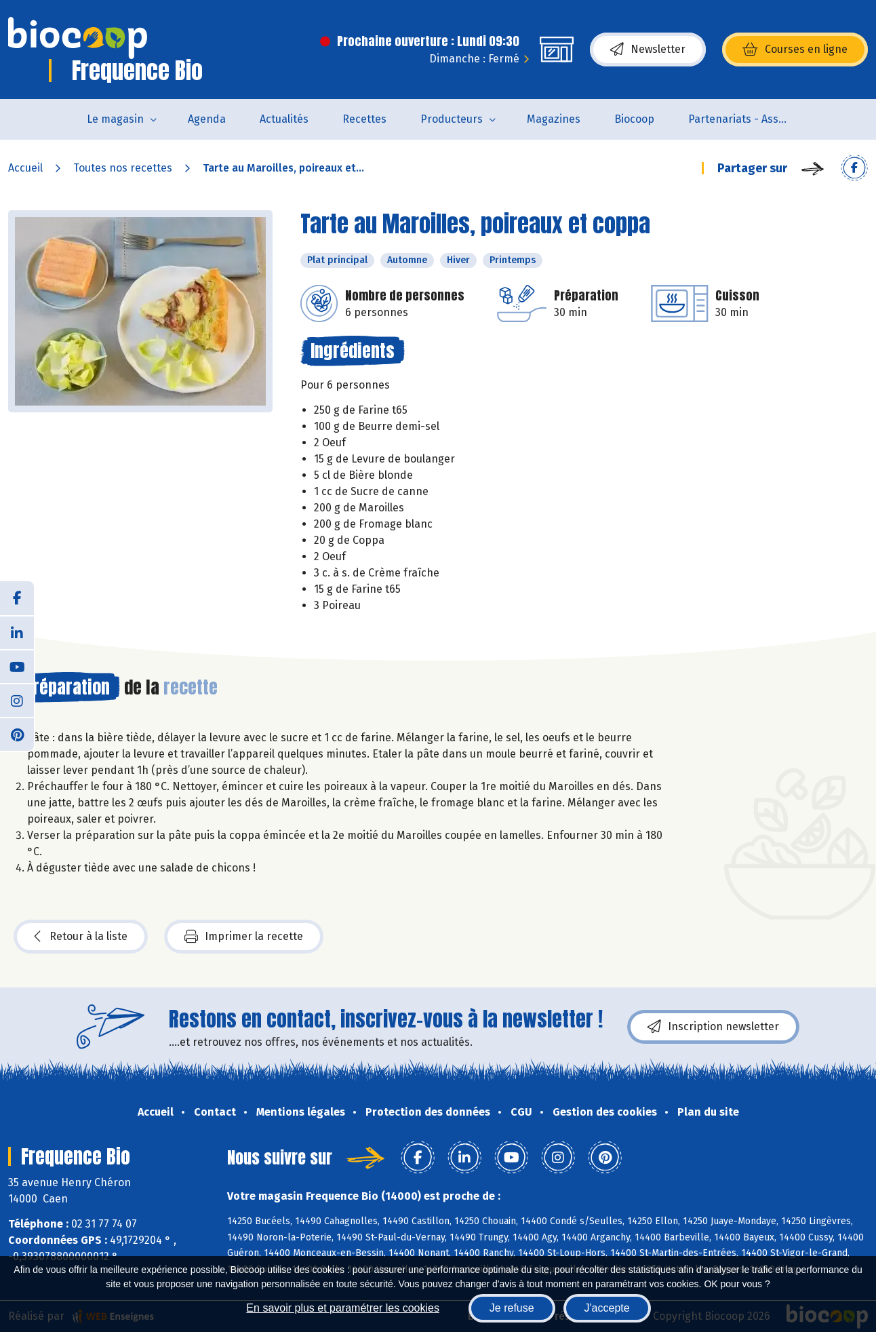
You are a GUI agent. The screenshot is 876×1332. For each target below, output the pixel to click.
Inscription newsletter (713, 1027)
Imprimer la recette (243, 936)
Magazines (553, 119)
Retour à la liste (80, 936)
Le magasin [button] (115, 119)
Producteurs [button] (451, 119)
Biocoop (634, 119)
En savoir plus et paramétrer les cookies (342, 1308)
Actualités (284, 119)
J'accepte (607, 1308)
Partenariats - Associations (747, 119)
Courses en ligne (795, 49)
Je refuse (512, 1308)
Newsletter (647, 49)
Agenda (207, 119)
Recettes (364, 119)
